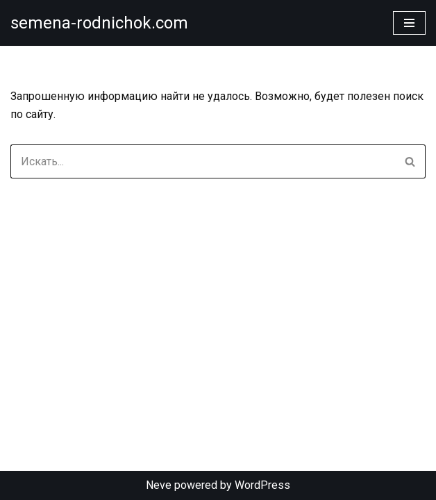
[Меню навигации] (409, 23)
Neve (158, 485)
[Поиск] (202, 161)
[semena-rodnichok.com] (99, 23)
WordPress (262, 485)
